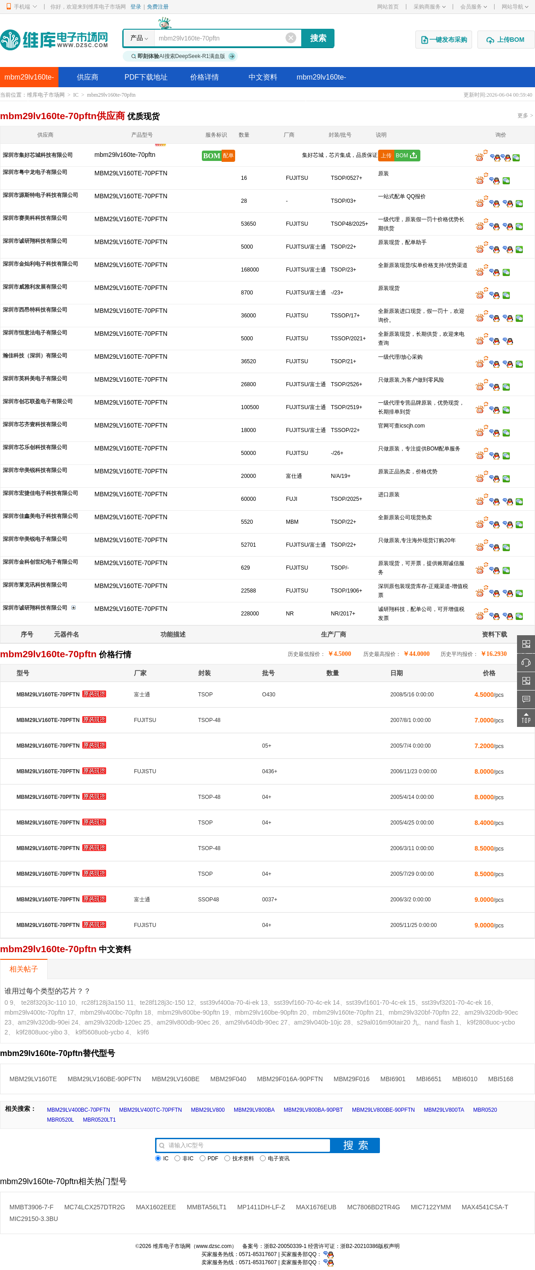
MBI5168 (500, 1079)
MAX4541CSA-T (485, 1207)
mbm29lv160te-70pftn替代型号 (321, 80)
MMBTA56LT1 (207, 1207)
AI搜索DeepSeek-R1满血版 (183, 56)
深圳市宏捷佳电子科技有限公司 (40, 493)
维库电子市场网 (46, 95)
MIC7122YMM (431, 1207)
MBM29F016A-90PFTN (290, 1079)
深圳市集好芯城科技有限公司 (38, 155)
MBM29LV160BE (176, 1079)
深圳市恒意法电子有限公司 (35, 333)
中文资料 (263, 77)
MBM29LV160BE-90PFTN (104, 1079)
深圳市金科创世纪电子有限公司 (40, 562)
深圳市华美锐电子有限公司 (35, 539)
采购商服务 (430, 7)
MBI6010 (464, 1079)
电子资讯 (275, 1158)
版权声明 (389, 1246)
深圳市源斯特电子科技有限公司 (40, 195)
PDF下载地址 (146, 77)
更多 (525, 115)
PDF (209, 1158)
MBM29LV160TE (33, 1079)
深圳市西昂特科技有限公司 (35, 310)
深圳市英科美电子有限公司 (35, 378)
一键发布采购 (443, 40)
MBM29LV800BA (254, 1110)
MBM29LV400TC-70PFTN (150, 1110)
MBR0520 (485, 1110)
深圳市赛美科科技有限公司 (35, 218)
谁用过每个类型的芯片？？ (47, 991)
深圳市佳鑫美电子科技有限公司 (40, 516)
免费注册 (158, 7)
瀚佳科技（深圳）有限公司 (35, 355)
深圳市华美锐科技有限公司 (35, 470)
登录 (135, 7)
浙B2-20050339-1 (285, 1246)
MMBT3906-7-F (31, 1207)
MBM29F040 (228, 1079)
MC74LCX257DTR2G (94, 1207)
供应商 (87, 77)
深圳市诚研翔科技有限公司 (35, 241)
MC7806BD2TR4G (373, 1207)
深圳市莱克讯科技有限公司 (35, 585)
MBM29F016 (352, 1079)
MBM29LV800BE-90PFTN (383, 1110)
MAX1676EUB (316, 1207)
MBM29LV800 (208, 1110)
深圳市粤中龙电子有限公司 (35, 172)
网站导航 (515, 7)
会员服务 (473, 7)
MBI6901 (393, 1079)
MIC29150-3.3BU (33, 1218)
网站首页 (388, 7)
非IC (183, 1158)
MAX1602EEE (156, 1207)
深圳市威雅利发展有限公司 (35, 287)
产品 (136, 37)
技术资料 (239, 1158)
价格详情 (204, 77)
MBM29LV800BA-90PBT (313, 1110)
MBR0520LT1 (99, 1120)
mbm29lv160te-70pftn (29, 80)
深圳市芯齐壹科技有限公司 (35, 424)
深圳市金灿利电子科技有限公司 (40, 264)
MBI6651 (428, 1079)
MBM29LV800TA (444, 1110)
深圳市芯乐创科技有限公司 (35, 447)
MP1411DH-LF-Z (261, 1207)
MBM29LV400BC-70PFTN (78, 1110)
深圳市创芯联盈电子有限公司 (38, 401)
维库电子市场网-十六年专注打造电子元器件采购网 (53, 39)
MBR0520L (60, 1120)
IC (76, 95)
